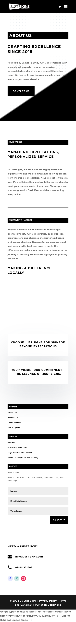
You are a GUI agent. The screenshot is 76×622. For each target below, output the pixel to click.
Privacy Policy (48, 600)
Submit (59, 520)
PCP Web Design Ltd (48, 604)
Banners (11, 442)
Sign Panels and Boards (20, 452)
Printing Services (17, 447)
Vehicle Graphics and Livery (23, 457)
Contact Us (21, 91)
